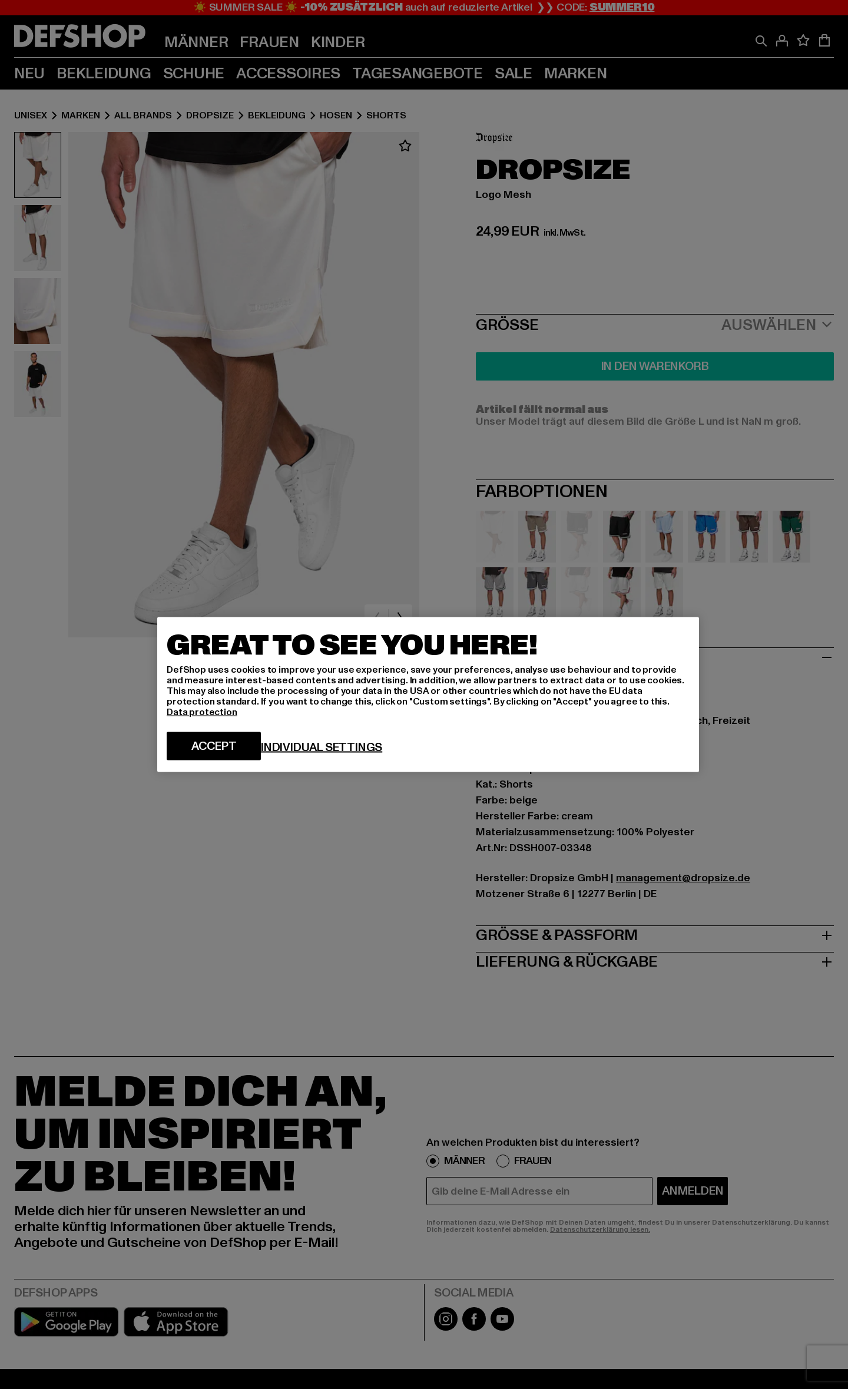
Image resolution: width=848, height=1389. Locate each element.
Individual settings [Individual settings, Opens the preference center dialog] (321, 747)
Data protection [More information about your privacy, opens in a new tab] (202, 712)
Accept (214, 746)
